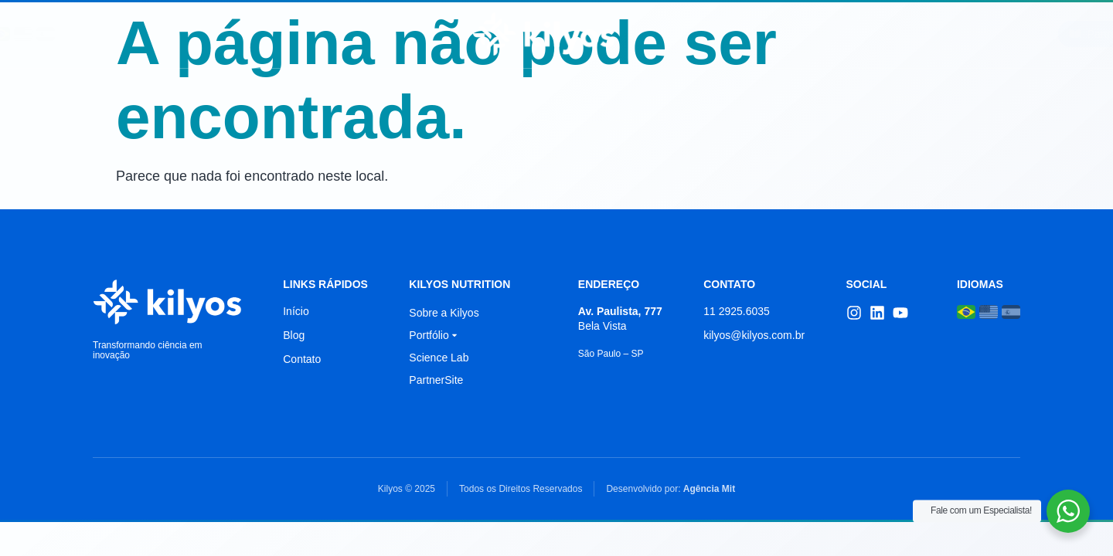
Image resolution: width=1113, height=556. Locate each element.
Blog (796, 33)
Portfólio (718, 33)
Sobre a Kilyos (443, 313)
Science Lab (363, 33)
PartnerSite (436, 380)
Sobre (275, 33)
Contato (867, 33)
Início (207, 33)
